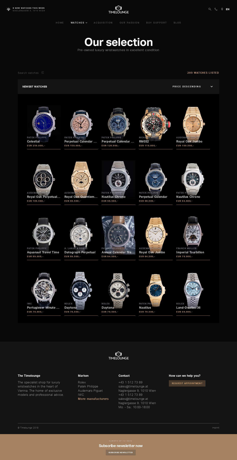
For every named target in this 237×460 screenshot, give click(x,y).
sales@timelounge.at (133, 386)
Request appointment (187, 383)
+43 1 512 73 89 (130, 382)
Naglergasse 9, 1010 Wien (137, 390)
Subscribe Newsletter (121, 452)
